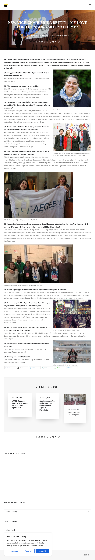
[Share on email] (58, 42)
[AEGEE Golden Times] (47, 5)
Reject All (28, 551)
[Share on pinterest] (44, 42)
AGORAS (60, 35)
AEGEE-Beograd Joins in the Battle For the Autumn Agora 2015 (19, 404)
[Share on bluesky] (53, 42)
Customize (14, 551)
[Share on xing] (56, 42)
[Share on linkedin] (47, 42)
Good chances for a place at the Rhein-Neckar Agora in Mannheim (47, 405)
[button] (90, 5)
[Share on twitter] (39, 42)
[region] (28, 544)
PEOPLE (66, 35)
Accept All (42, 551)
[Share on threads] (42, 42)
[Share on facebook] (36, 42)
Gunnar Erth (48, 35)
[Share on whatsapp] (50, 42)
